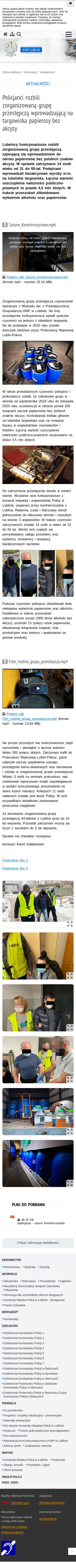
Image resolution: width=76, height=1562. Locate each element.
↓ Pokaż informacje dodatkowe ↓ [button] (38, 1243)
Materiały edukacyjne (17, 1420)
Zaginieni (65, 1281)
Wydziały (30, 1267)
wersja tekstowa (48, 1519)
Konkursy (9, 1431)
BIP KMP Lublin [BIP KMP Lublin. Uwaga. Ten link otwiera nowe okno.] (20, 1503)
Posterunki (58, 1460)
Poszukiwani (48, 1281)
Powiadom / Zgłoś (38, 1465)
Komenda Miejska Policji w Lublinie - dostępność (34, 1300)
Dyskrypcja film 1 (15, 860)
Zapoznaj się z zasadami (14, 1527)
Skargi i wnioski (13, 1465)
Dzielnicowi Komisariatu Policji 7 (24, 1363)
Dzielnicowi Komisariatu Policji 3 (24, 1343)
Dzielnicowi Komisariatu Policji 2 (24, 1338)
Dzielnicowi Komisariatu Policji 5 (24, 1353)
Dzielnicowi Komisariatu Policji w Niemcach (31, 1378)
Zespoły (45, 1267)
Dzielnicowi (10, 1326)
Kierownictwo (11, 1260)
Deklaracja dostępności (51, 1503)
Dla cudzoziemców (15, 1436)
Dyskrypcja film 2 (15, 868)
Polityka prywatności (12, 1533)
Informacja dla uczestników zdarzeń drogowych (33, 1295)
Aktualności (47, 72)
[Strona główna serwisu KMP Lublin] (5, 34)
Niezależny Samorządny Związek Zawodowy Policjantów (32, 1288)
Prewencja (9, 1404)
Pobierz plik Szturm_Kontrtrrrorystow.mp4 (37, 277)
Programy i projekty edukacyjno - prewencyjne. (33, 1415)
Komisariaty (10, 1312)
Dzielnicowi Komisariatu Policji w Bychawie (31, 1373)
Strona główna (11, 72)
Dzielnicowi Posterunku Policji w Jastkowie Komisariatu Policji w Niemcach (30, 1385)
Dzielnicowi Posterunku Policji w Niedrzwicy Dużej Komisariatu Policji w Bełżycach (35, 1394)
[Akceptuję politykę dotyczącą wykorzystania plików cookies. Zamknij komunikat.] (70, 3)
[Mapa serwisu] (12, 34)
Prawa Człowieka (14, 1305)
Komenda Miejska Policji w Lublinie (26, 1460)
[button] (68, 34)
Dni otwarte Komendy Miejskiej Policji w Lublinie (34, 1425)
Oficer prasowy (13, 1470)
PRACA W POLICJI (12, 1477)
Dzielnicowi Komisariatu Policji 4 (24, 1348)
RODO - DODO (10, 1483)
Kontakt (7, 1453)
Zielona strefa (12, 1446)
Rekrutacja (29, 1281)
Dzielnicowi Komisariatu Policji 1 (24, 1333)
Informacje (30, 72)
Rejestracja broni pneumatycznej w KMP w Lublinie (36, 1441)
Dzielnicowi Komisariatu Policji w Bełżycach (31, 1368)
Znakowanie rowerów (38, 1446)
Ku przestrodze (13, 1410)
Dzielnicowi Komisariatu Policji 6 (24, 1358)
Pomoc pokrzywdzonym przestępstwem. (44, 1431)
